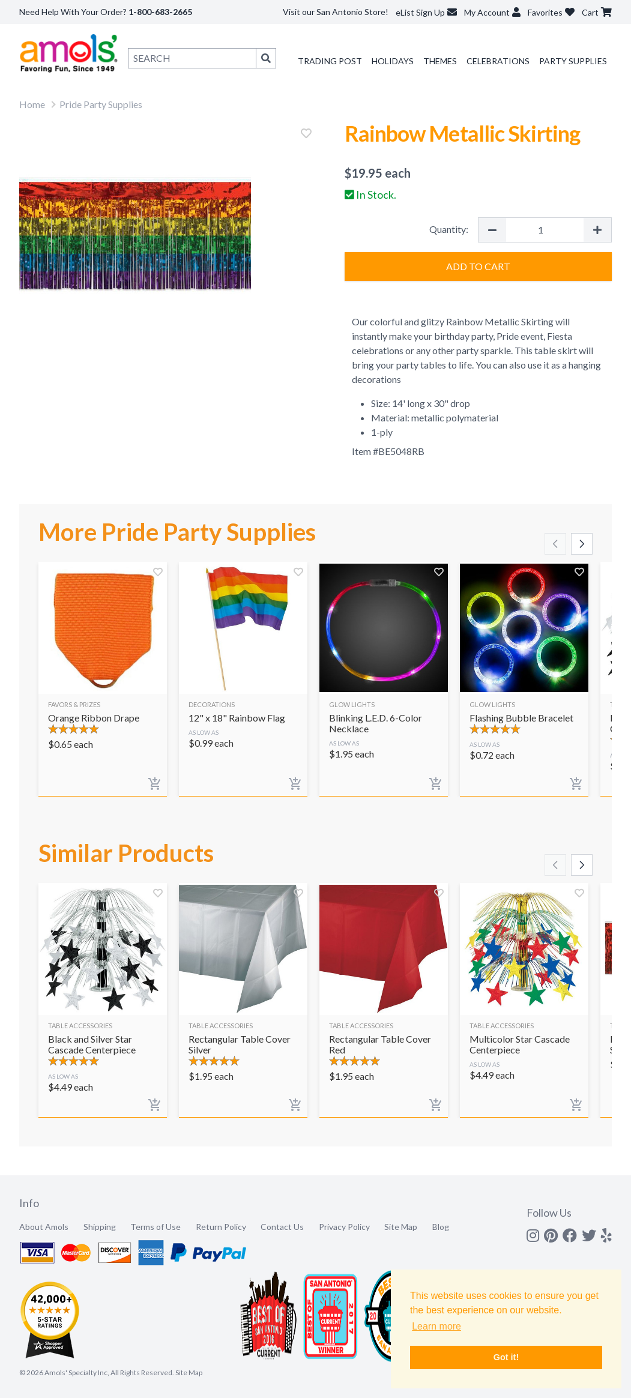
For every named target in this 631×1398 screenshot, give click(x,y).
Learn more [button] (436, 1326)
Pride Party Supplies (100, 104)
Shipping (99, 1227)
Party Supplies (573, 61)
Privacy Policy (344, 1227)
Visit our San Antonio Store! (335, 12)
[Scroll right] (582, 544)
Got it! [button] (506, 1357)
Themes (440, 61)
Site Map (400, 1227)
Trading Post (330, 61)
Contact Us (282, 1227)
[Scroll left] (555, 544)
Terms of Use (155, 1227)
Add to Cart (478, 266)
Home (32, 104)
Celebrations (498, 61)
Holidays (393, 61)
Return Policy (221, 1227)
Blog (440, 1227)
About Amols (43, 1227)
